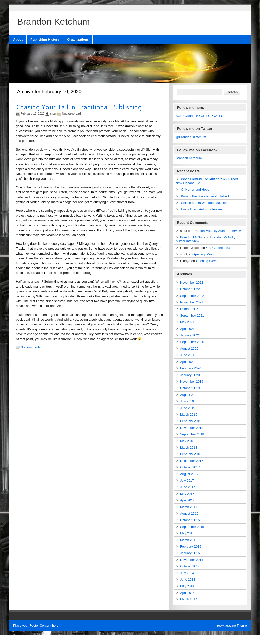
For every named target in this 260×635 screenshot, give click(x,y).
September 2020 (192, 342)
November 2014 (191, 560)
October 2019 (190, 388)
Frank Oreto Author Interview (202, 209)
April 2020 (187, 362)
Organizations (78, 39)
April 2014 (187, 593)
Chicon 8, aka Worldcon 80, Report (206, 203)
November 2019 (191, 381)
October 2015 (190, 520)
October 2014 (190, 566)
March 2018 (188, 447)
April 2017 (187, 500)
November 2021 (191, 302)
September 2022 (192, 296)
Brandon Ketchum (189, 158)
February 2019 (190, 421)
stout (53, 113)
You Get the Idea (218, 248)
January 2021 (190, 335)
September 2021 (192, 315)
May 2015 (187, 533)
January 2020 (190, 375)
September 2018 (192, 434)
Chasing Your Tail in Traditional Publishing (79, 106)
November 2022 (191, 282)
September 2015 (192, 527)
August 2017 (189, 474)
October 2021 (190, 309)
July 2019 (187, 401)
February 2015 (190, 546)
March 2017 (188, 507)
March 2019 (188, 414)
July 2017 (187, 480)
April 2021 (187, 329)
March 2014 (188, 599)
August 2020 (189, 348)
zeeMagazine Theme (232, 625)
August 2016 (189, 513)
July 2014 (187, 573)
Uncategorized (71, 113)
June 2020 (187, 355)
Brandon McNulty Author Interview (216, 231)
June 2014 (187, 579)
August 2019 (189, 395)
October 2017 (190, 467)
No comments (31, 347)
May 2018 (187, 441)
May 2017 (187, 494)
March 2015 (188, 540)
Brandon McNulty (192, 237)
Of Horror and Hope (195, 189)
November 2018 (191, 428)
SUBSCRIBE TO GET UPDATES (199, 116)
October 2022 (190, 289)
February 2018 (190, 454)
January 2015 (190, 553)
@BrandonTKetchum (191, 137)
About (18, 39)
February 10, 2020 (32, 113)
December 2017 (191, 461)
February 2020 (190, 368)
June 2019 (187, 408)
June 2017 (187, 487)
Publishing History (44, 39)
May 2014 (187, 586)
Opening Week (203, 254)
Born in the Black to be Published (205, 196)
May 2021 (187, 322)
